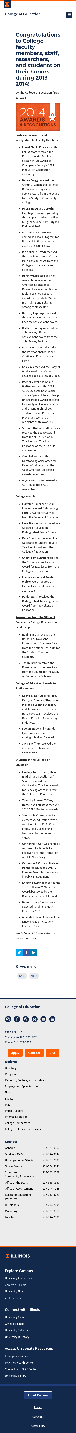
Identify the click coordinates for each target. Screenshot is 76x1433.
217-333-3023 (51, 1195)
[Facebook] (17, 1021)
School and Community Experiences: (20, 1174)
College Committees (17, 1123)
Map (7, 1105)
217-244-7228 (51, 1189)
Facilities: (10, 1217)
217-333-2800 (51, 1160)
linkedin (33, 952)
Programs (11, 1074)
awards (22, 975)
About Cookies (38, 1395)
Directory (10, 1068)
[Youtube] (43, 1021)
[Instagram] (8, 1021)
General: (10, 1148)
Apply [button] (15, 1053)
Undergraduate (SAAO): (19, 1160)
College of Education (23, 14)
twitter (19, 952)
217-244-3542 (51, 1154)
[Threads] (26, 1021)
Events (9, 1099)
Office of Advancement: (19, 1189)
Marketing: (11, 1211)
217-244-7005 (51, 1205)
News (8, 1092)
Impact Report (14, 1111)
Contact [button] (34, 1053)
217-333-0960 (22, 1042)
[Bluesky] (35, 1021)
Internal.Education (16, 1117)
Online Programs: (15, 1166)
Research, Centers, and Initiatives (25, 1080)
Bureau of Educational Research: (18, 1197)
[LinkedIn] (52, 1021)
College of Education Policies (23, 1129)
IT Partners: (12, 1205)
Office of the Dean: (16, 1183)
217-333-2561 (51, 1172)
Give (52, 1053)
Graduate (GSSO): (15, 1154)
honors (34, 975)
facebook (26, 952)
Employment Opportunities (21, 1086)
